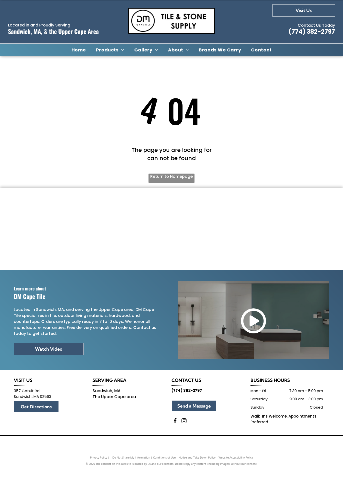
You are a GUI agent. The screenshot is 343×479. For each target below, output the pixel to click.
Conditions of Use (164, 467)
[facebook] (175, 431)
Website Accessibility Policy (235, 467)
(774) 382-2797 (311, 31)
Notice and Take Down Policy (197, 467)
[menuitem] (78, 49)
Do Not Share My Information (131, 467)
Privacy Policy (98, 467)
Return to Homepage (171, 176)
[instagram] (184, 431)
